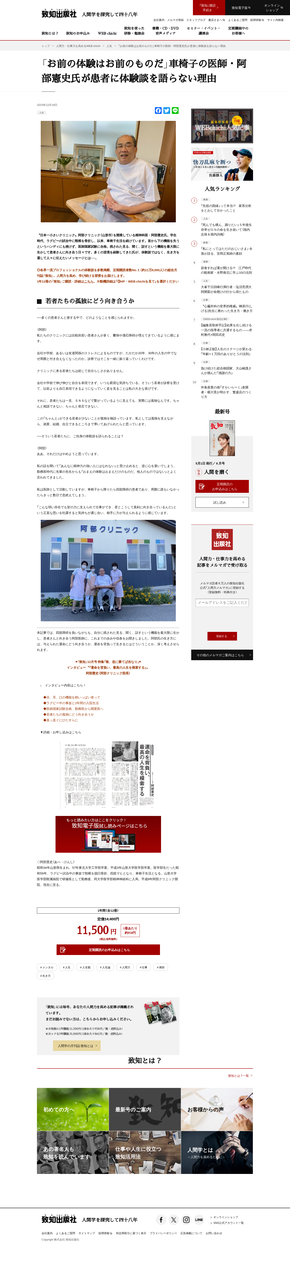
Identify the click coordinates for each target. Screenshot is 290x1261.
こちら (89, 281)
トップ (46, 46)
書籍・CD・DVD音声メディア (165, 31)
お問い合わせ (214, 1233)
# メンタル (46, 967)
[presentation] (227, 619)
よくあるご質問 (65, 1233)
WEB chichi (107, 33)
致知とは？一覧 (238, 1075)
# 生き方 (45, 976)
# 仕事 (143, 967)
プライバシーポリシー (163, 1233)
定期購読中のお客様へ (238, 31)
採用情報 (105, 1233)
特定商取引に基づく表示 (131, 1233)
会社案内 (47, 1233)
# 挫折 (160, 967)
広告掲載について (191, 1233)
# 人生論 (105, 967)
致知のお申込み (78, 33)
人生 (41, 112)
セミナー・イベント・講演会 (204, 31)
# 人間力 (125, 967)
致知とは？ (50, 33)
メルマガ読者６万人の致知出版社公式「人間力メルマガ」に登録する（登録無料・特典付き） (222, 587)
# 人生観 (85, 967)
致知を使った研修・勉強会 (134, 31)
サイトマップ (87, 1233)
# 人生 (66, 967)
